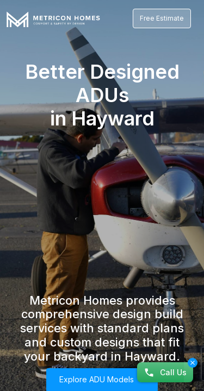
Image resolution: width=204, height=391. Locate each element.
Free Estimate (162, 18)
